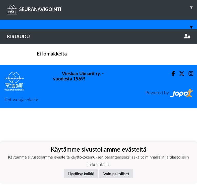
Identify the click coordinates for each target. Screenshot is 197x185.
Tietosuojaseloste (21, 99)
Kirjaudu (98, 36)
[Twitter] (179, 73)
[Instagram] (188, 73)
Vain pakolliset (116, 173)
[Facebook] (171, 73)
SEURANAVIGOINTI (102, 7)
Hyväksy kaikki (81, 173)
